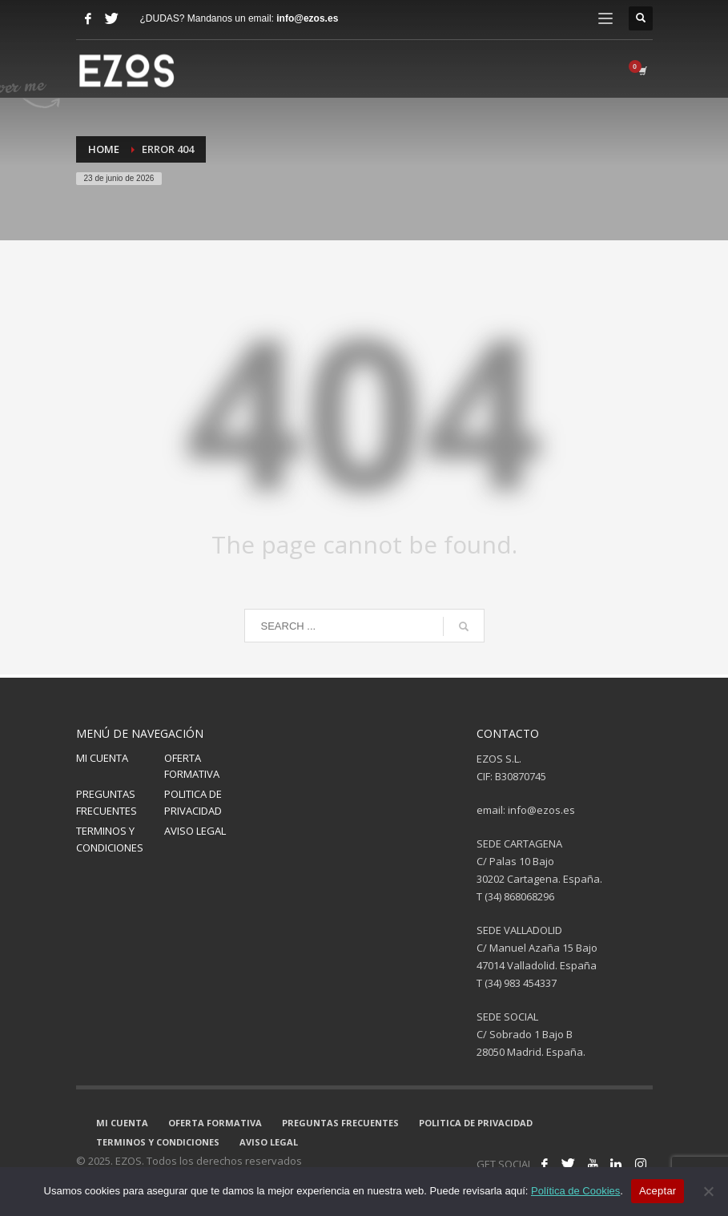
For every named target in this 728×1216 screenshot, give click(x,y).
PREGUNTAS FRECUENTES (106, 802)
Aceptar (658, 1191)
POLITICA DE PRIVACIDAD (193, 802)
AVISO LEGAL (195, 830)
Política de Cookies (575, 1191)
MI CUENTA (102, 758)
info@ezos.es (307, 18)
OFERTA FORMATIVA (191, 766)
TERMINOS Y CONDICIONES (109, 839)
